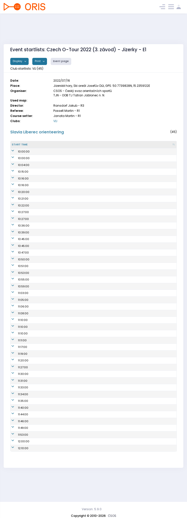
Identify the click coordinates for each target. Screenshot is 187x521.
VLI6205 (105, 452)
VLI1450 (105, 276)
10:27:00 (17, 228)
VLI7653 (105, 242)
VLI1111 (103, 360)
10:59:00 (17, 306)
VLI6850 (105, 195)
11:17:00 (16, 367)
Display (18, 61)
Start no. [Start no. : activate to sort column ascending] (51, 151)
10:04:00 (17, 179)
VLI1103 (104, 408)
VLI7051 (104, 284)
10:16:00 (17, 195)
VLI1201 (104, 300)
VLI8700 (105, 340)
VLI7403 (105, 445)
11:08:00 (17, 333)
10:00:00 (17, 163)
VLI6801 (105, 201)
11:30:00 (17, 394)
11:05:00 (17, 320)
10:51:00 (17, 284)
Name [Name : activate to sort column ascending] (68, 150)
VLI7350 (105, 327)
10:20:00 (17, 208)
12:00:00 (17, 466)
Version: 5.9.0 (92, 509)
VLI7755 (105, 423)
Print (38, 61)
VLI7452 (105, 188)
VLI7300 (105, 262)
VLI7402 (105, 228)
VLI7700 (105, 381)
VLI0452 (105, 293)
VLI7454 (105, 249)
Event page (61, 61)
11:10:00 (17, 340)
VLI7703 (105, 269)
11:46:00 (17, 445)
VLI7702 (105, 401)
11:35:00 (17, 423)
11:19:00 (16, 374)
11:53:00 (17, 459)
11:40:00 (17, 432)
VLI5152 (104, 347)
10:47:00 (17, 269)
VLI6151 (104, 394)
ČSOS (112, 516)
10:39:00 (17, 249)
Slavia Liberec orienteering (37, 132)
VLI (55, 121)
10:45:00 (17, 255)
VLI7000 (105, 354)
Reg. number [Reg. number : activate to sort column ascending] (109, 150)
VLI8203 (105, 215)
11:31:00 (16, 401)
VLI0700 (105, 472)
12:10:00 (17, 472)
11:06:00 (17, 327)
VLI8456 (105, 163)
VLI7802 (105, 459)
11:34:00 (17, 414)
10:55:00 (17, 300)
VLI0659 (105, 333)
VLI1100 (104, 320)
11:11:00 (16, 360)
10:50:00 (17, 276)
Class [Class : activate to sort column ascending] (164, 150)
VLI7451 (104, 255)
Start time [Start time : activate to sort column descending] (16, 151)
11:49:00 (17, 452)
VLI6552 (105, 235)
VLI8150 (105, 414)
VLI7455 (105, 179)
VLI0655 (105, 313)
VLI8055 (105, 439)
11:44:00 (17, 439)
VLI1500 (105, 170)
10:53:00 (17, 293)
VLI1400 (105, 306)
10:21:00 (17, 215)
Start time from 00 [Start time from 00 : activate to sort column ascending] (33, 150)
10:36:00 (17, 242)
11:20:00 (17, 381)
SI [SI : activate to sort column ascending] (129, 150)
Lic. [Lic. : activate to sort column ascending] (145, 150)
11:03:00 (17, 313)
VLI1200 (105, 387)
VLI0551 (105, 208)
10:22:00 (17, 222)
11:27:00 (17, 387)
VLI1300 (105, 367)
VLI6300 (105, 374)
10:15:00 (17, 188)
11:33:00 (17, 408)
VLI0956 (105, 466)
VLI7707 (105, 432)
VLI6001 (105, 222)
